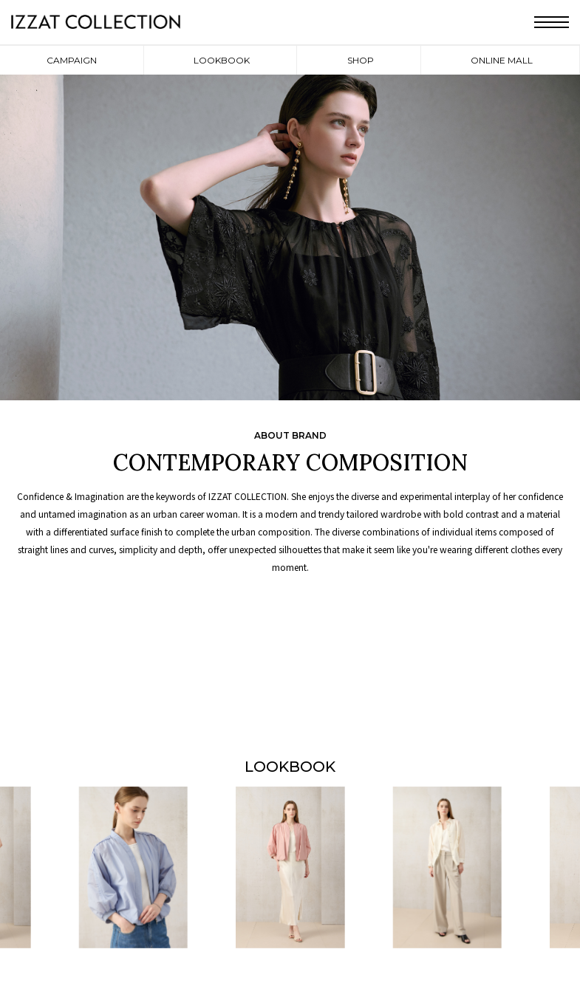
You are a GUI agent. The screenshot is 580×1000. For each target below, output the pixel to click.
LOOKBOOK (222, 60)
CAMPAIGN (72, 60)
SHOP (360, 60)
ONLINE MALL (502, 60)
